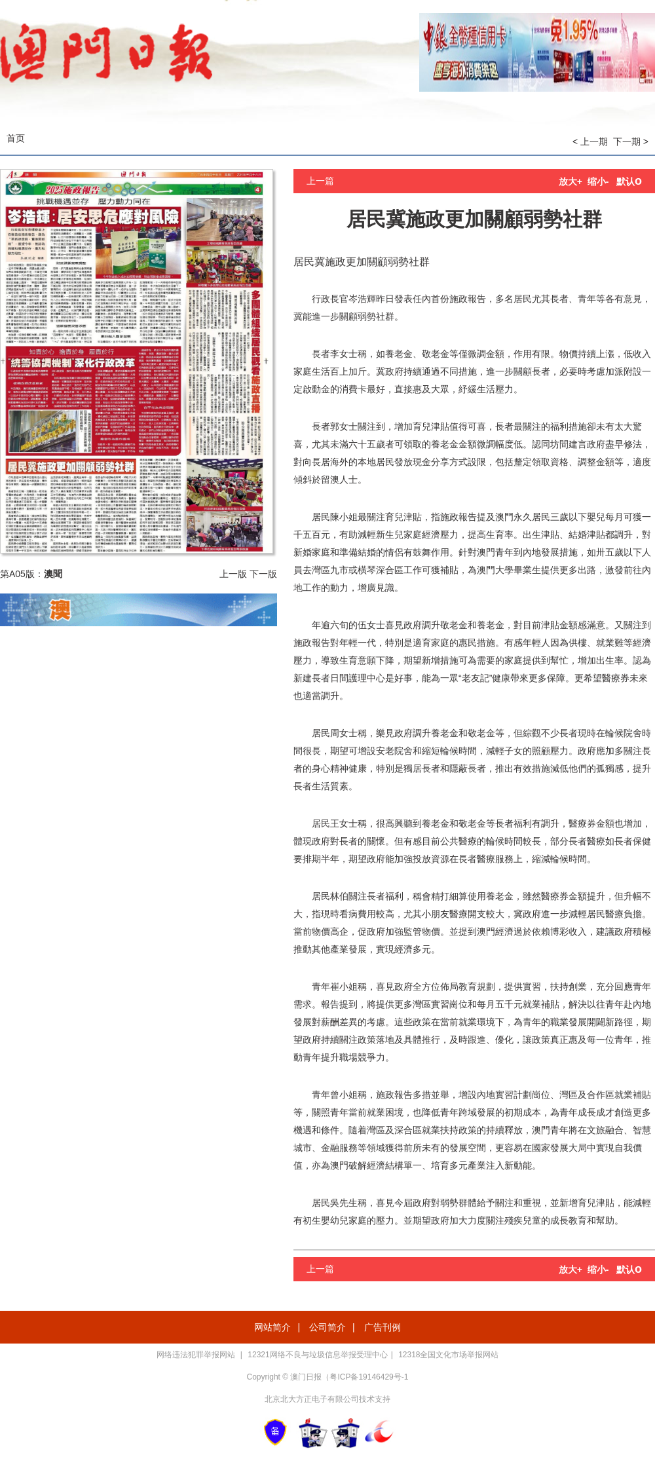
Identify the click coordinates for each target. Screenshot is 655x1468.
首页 (16, 138)
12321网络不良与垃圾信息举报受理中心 (317, 1354)
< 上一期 (590, 141)
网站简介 (272, 1327)
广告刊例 (382, 1327)
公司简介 (327, 1327)
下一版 (263, 574)
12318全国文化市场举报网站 (448, 1354)
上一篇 (320, 181)
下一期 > (630, 141)
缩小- (598, 181)
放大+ (570, 181)
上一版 (233, 574)
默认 (629, 181)
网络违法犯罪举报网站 (197, 1354)
